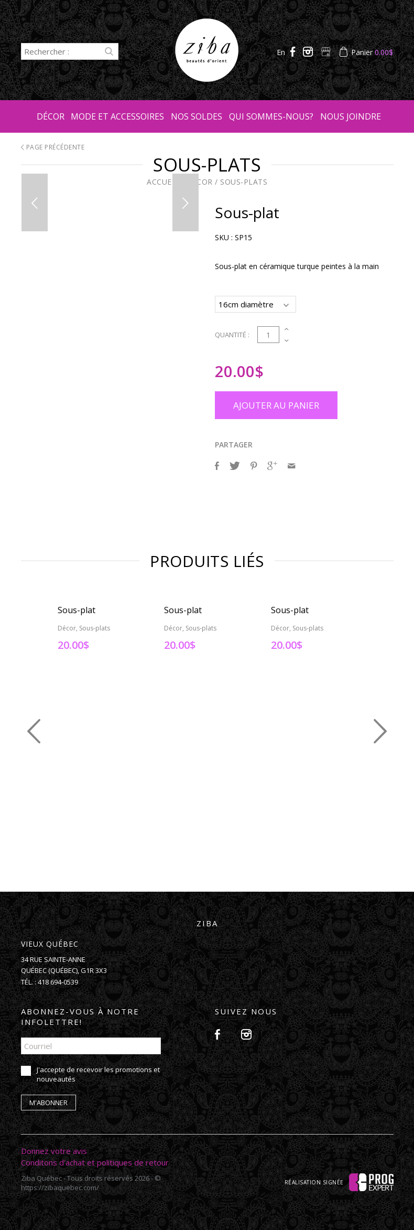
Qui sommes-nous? (271, 116)
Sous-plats (243, 182)
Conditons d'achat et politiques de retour (95, 1161)
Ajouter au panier (276, 404)
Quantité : (232, 333)
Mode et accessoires (117, 116)
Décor (50, 116)
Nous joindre (350, 116)
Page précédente (53, 147)
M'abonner (48, 1101)
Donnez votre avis (54, 1149)
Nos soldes (196, 116)
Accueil (163, 182)
